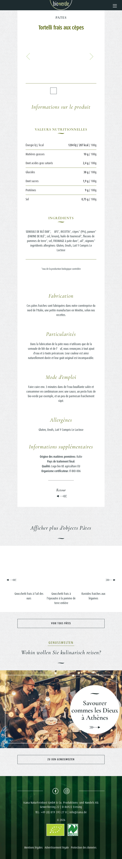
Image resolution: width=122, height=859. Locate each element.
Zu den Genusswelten (61, 759)
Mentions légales (33, 847)
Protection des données (83, 847)
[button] (28, 56)
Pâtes (61, 18)
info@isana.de (78, 812)
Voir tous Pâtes (61, 623)
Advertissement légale (57, 847)
